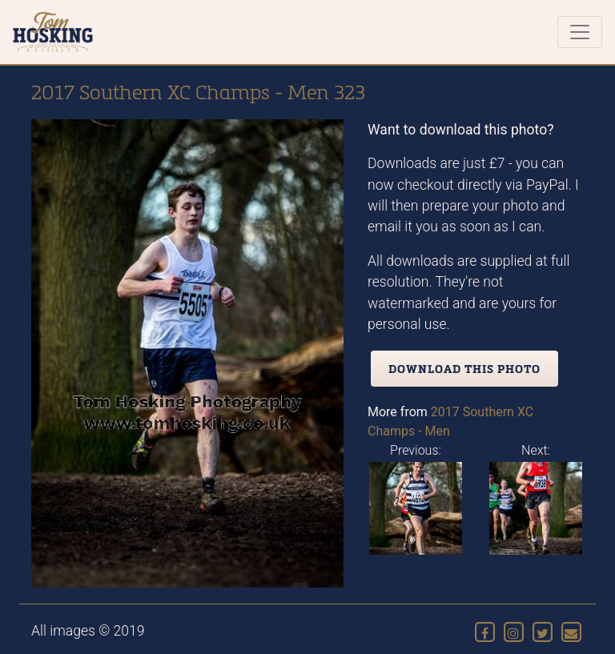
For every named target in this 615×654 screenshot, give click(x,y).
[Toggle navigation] (579, 32)
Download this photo (464, 368)
